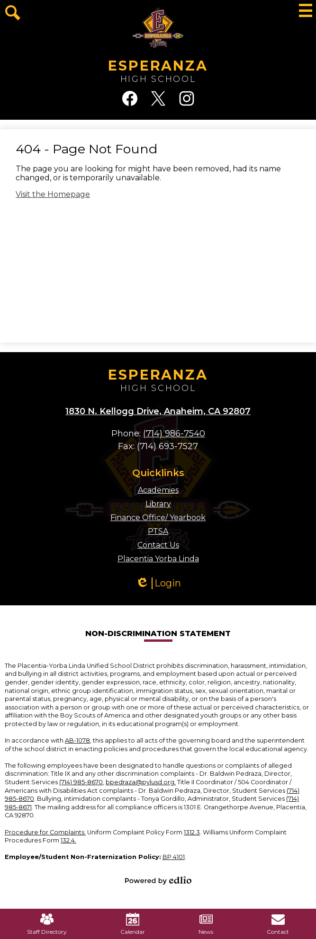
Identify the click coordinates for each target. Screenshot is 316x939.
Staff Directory (47, 923)
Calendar (132, 923)
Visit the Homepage (53, 194)
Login (158, 583)
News (206, 923)
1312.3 (192, 832)
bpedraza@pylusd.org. (141, 782)
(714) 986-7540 (174, 433)
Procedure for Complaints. (45, 832)
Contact (278, 923)
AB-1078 (77, 740)
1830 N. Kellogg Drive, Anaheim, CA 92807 (158, 411)
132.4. (68, 840)
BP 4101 (174, 856)
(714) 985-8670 (81, 782)
